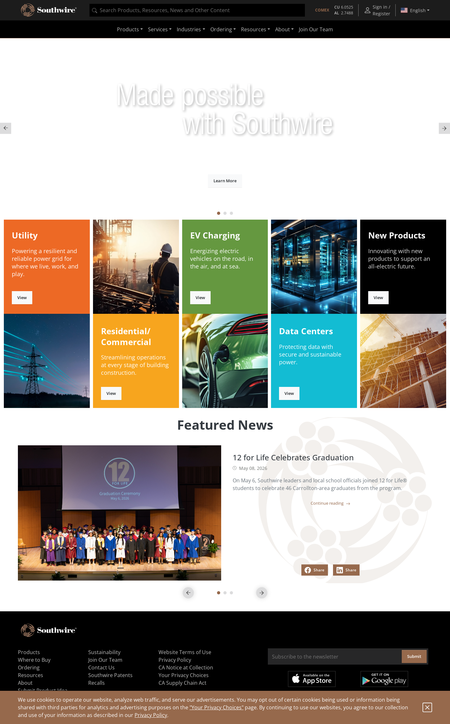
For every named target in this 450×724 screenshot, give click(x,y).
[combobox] (197, 10)
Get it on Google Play (384, 679)
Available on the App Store (312, 679)
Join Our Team (316, 29)
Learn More (225, 181)
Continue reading (330, 503)
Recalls (96, 682)
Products (29, 652)
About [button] (282, 29)
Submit (414, 656)
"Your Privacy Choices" (217, 707)
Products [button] (128, 29)
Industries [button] (189, 29)
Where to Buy (34, 659)
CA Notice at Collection (186, 667)
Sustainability (104, 652)
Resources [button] (253, 29)
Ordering (29, 667)
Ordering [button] (221, 29)
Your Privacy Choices (184, 675)
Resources (30, 675)
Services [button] (158, 29)
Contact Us (101, 667)
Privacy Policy (151, 715)
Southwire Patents (110, 675)
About (25, 682)
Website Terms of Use (185, 652)
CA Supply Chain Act (182, 682)
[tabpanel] (225, 128)
